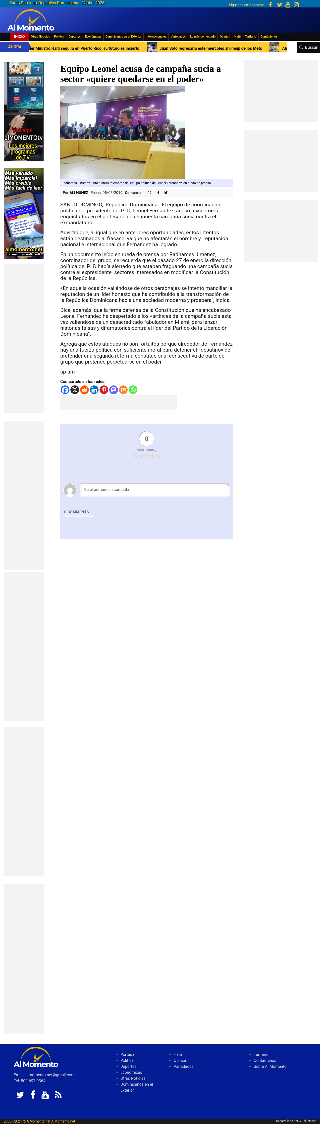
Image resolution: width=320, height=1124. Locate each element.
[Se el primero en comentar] (155, 490)
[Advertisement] (24, 338)
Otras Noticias (40, 36)
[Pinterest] (104, 389)
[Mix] (123, 389)
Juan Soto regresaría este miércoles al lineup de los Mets (243, 48)
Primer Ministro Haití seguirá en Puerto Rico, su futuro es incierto (113, 48)
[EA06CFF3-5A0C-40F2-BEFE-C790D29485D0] (24, 111)
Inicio (19, 36)
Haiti (237, 36)
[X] (74, 389)
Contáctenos (269, 36)
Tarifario (250, 36)
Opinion (225, 36)
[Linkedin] (94, 389)
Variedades (178, 36)
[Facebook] (65, 389)
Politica (59, 36)
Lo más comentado (202, 36)
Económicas (93, 36)
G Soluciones (307, 1121)
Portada (127, 1054)
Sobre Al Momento (270, 1066)
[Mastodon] (113, 389)
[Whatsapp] (133, 389)
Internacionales (156, 36)
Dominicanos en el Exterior (123, 36)
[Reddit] (84, 389)
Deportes (74, 36)
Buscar (311, 47)
